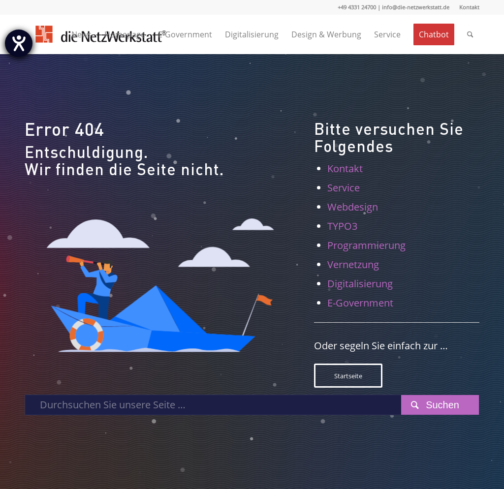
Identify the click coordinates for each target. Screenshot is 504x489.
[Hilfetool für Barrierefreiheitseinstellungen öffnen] (18, 43)
